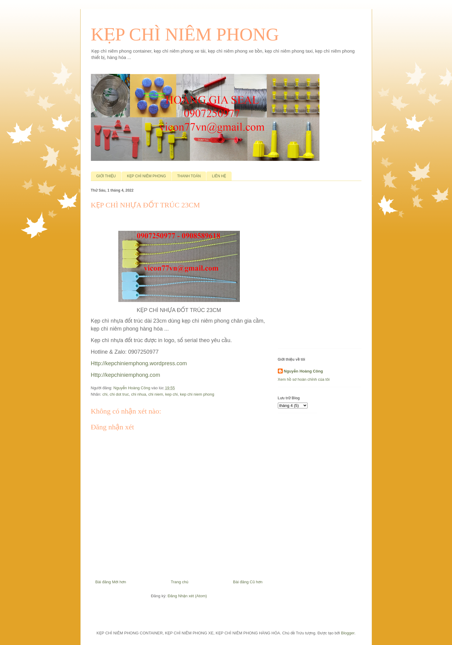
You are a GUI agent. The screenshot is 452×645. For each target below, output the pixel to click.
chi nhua (138, 394)
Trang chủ (179, 582)
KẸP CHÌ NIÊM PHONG (185, 34)
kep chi (171, 394)
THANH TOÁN (189, 176)
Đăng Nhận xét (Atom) (187, 596)
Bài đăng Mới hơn (110, 582)
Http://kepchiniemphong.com (125, 375)
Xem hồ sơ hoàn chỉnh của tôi (304, 379)
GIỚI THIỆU (106, 176)
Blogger (347, 633)
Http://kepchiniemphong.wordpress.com (139, 363)
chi (105, 394)
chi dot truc (119, 394)
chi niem (155, 394)
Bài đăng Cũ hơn (248, 582)
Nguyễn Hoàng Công (303, 371)
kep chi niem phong (197, 394)
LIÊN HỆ (219, 176)
